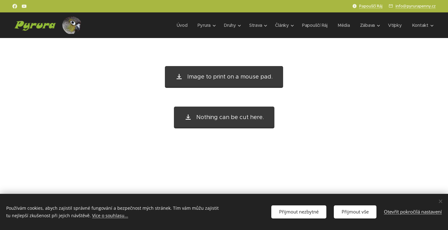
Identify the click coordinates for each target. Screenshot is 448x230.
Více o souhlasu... (110, 215)
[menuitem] (182, 25)
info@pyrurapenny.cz (415, 6)
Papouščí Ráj (370, 6)
